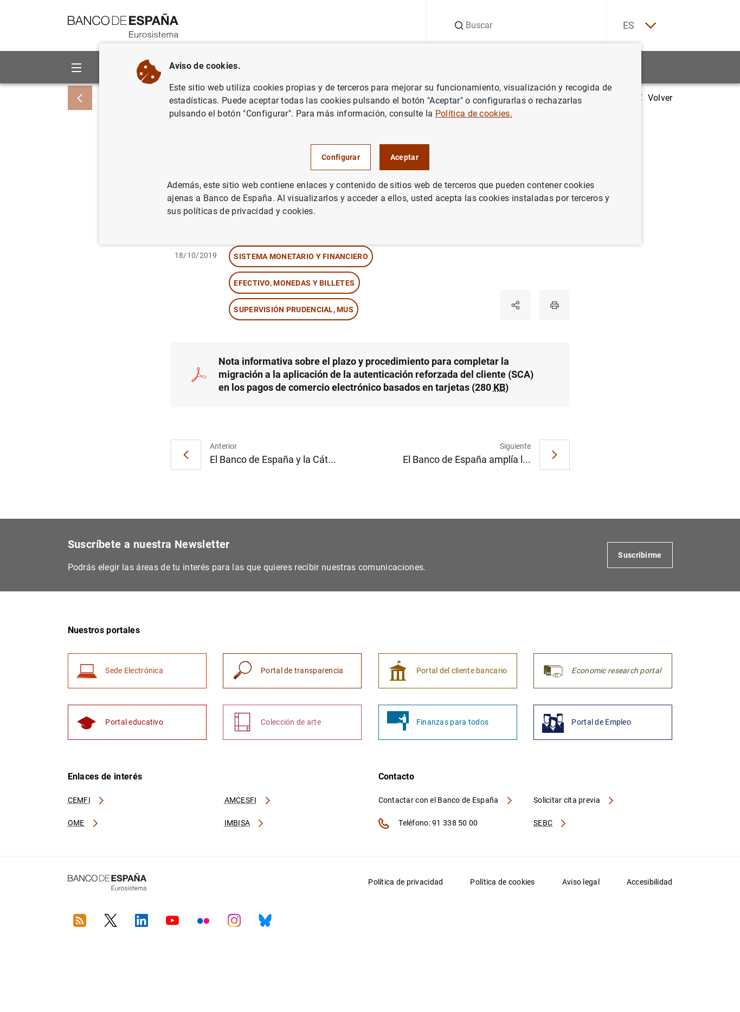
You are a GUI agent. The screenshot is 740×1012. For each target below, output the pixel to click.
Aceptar (404, 157)
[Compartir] (515, 305)
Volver (655, 98)
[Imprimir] (554, 305)
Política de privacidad (405, 882)
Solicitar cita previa (574, 800)
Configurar (340, 157)
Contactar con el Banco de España (446, 800)
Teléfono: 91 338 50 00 (428, 823)
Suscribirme (639, 555)
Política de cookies (502, 882)
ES (638, 26)
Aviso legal (581, 882)
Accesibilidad (650, 882)
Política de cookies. (473, 113)
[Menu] (76, 67)
